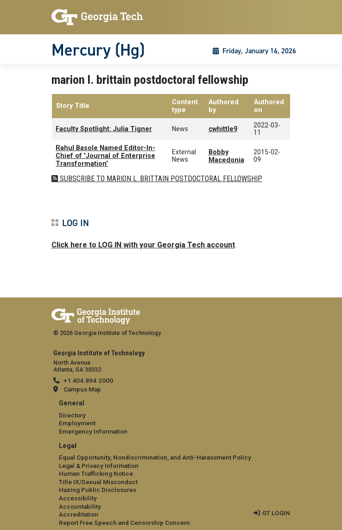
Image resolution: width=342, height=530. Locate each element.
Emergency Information (93, 431)
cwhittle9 (223, 129)
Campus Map (82, 389)
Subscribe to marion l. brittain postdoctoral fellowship (160, 178)
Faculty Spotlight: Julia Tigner (104, 129)
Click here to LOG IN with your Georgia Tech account (143, 244)
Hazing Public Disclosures (97, 489)
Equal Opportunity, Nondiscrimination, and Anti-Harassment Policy (155, 457)
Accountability (80, 506)
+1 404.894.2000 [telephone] (88, 380)
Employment (77, 423)
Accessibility (78, 498)
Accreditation (78, 514)
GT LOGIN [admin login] (276, 513)
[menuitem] (171, 417)
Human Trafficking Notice (96, 473)
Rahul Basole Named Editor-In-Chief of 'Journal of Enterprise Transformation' (105, 156)
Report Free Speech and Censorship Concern (124, 522)
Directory (72, 415)
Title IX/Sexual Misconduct (98, 482)
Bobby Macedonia (226, 156)
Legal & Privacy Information (99, 465)
